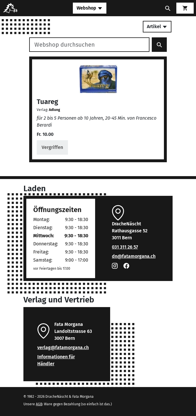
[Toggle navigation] (89, 8)
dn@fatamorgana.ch (134, 256)
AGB (39, 404)
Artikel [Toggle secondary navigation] (157, 26)
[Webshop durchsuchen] (89, 44)
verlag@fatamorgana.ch (63, 347)
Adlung (54, 110)
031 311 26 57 (125, 247)
